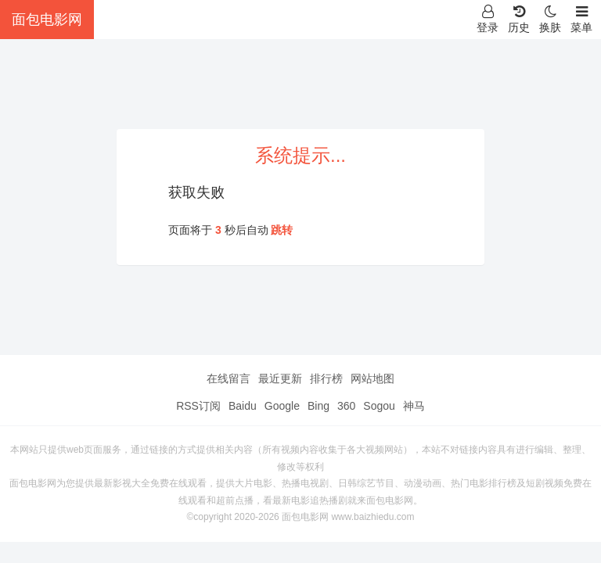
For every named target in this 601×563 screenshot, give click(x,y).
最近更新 (280, 378)
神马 (414, 406)
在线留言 (228, 378)
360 (346, 406)
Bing (318, 406)
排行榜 (326, 378)
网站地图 (372, 378)
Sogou (378, 406)
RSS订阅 (198, 406)
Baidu (243, 406)
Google (282, 406)
